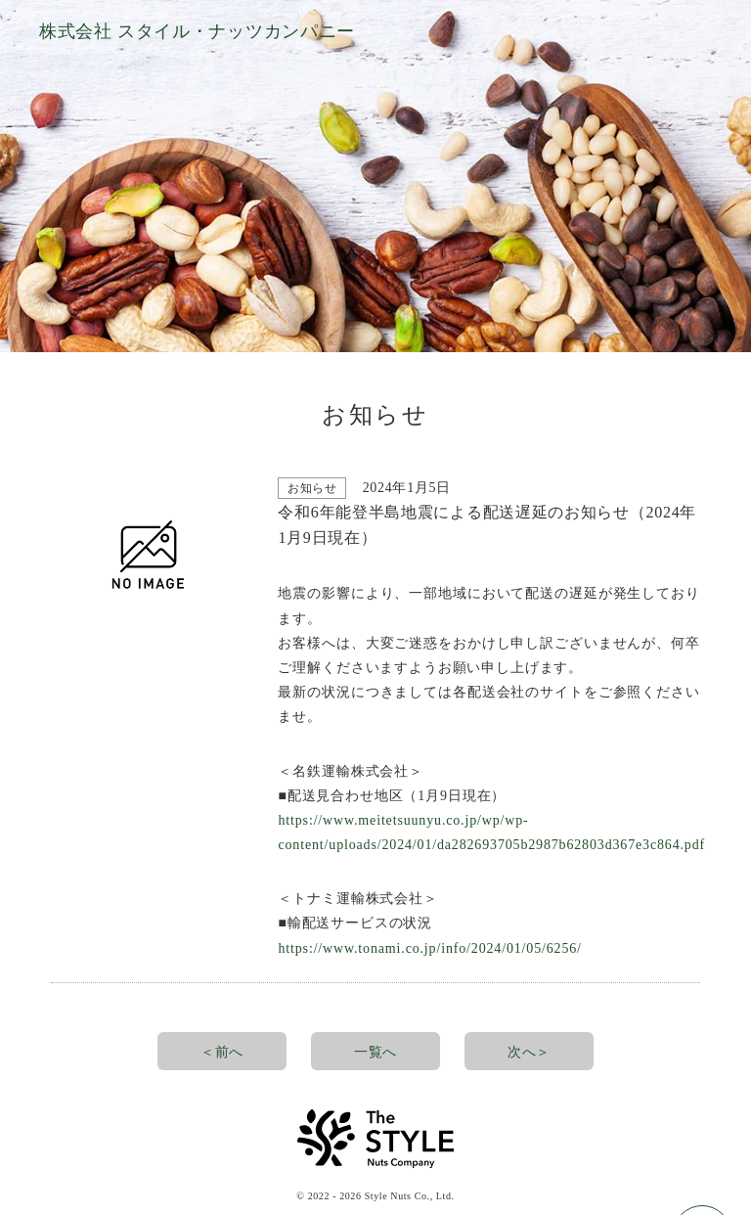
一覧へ (375, 1052)
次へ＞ (529, 1052)
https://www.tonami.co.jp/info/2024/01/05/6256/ (429, 948)
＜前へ (221, 1052)
